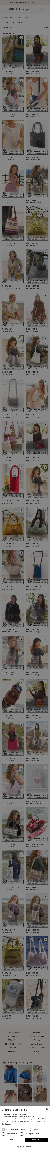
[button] (25, 1146)
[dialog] (25, 1128)
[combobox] (47, 1109)
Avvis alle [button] (13, 1140)
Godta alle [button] (37, 1140)
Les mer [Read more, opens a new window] (8, 1124)
